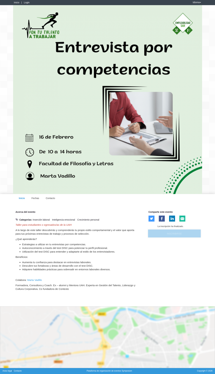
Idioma (197, 2)
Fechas (35, 198)
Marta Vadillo (34, 280)
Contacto (50, 198)
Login (27, 2)
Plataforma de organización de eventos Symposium (109, 371)
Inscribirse (174, 233)
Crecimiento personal (88, 219)
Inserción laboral (41, 219)
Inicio (16, 2)
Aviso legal (7, 371)
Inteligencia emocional (63, 219)
